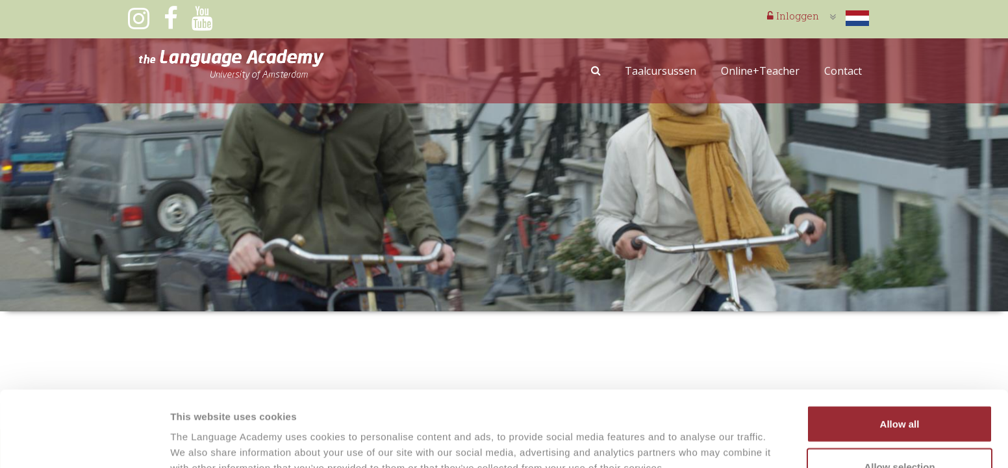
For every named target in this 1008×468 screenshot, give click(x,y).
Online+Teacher (760, 71)
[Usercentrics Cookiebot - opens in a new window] (84, 442)
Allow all (900, 348)
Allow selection (899, 390)
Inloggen (793, 15)
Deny (900, 433)
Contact (843, 71)
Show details (681, 434)
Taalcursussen (660, 71)
